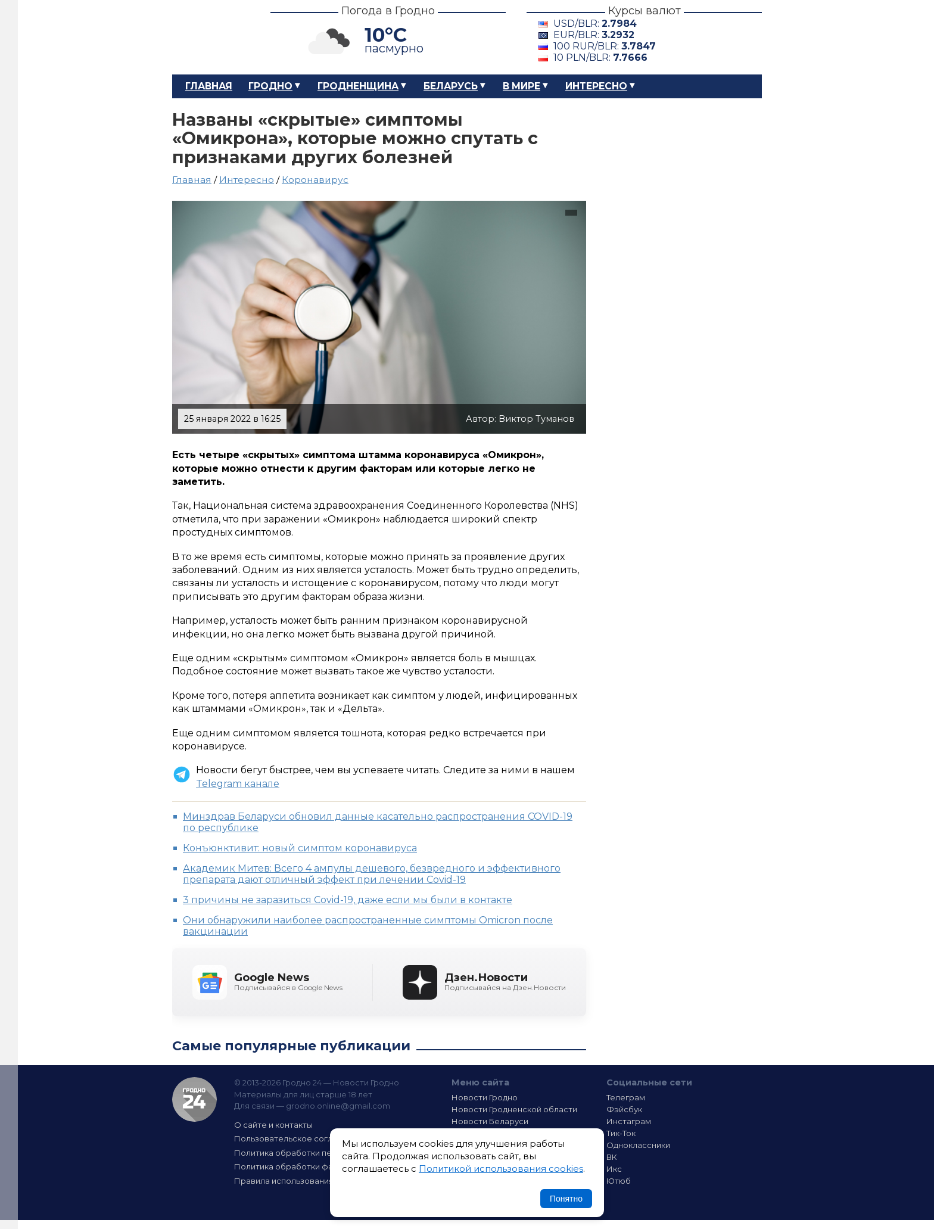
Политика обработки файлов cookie (308, 1166)
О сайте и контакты (273, 1125)
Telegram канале (237, 783)
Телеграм (625, 1097)
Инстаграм (628, 1121)
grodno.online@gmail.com (338, 1105)
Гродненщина (357, 86)
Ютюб (618, 1181)
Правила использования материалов (309, 1181)
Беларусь (451, 86)
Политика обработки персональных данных (323, 1153)
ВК (611, 1157)
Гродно (270, 86)
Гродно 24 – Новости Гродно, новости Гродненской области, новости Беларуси (211, 37)
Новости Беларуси (490, 1121)
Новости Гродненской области (514, 1109)
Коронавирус (315, 179)
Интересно (596, 86)
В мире (521, 86)
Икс (614, 1169)
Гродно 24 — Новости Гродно (194, 1099)
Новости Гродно (485, 1097)
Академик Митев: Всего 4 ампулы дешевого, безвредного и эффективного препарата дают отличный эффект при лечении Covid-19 (372, 874)
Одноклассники (638, 1145)
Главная (208, 86)
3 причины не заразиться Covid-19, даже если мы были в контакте (347, 900)
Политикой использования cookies (501, 1168)
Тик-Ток (621, 1133)
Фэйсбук (624, 1109)
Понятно (566, 1198)
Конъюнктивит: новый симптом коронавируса (300, 848)
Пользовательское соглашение (299, 1138)
